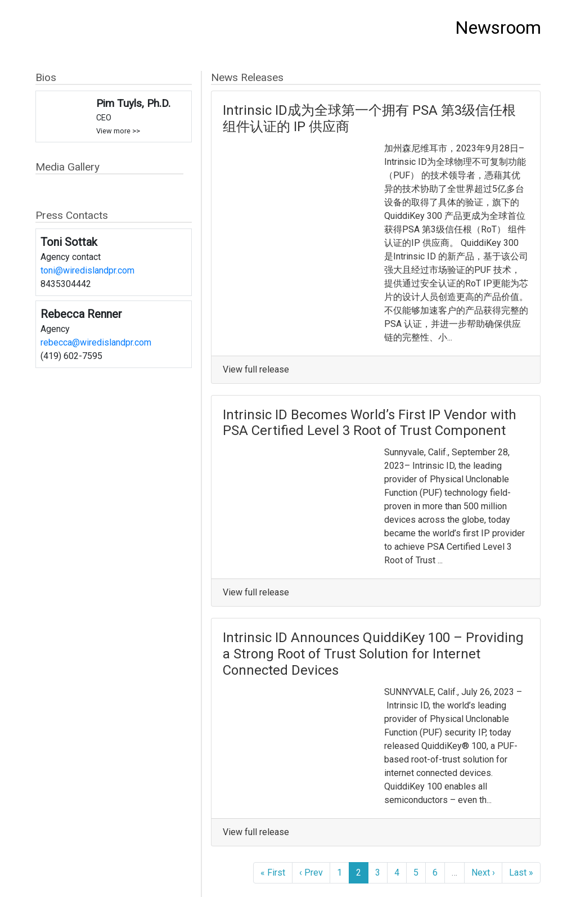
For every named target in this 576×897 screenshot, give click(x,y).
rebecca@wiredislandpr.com (95, 342)
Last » (521, 872)
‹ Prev (311, 872)
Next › (483, 872)
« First (272, 872)
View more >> (118, 131)
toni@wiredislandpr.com (87, 270)
